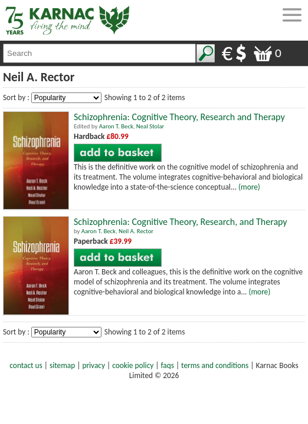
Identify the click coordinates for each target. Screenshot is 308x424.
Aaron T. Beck (116, 126)
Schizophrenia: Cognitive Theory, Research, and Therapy (180, 221)
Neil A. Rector (136, 231)
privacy (93, 365)
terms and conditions (214, 365)
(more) (249, 187)
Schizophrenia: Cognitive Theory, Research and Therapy (179, 116)
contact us (25, 365)
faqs (167, 365)
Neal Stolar (150, 126)
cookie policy (132, 365)
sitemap (62, 365)
